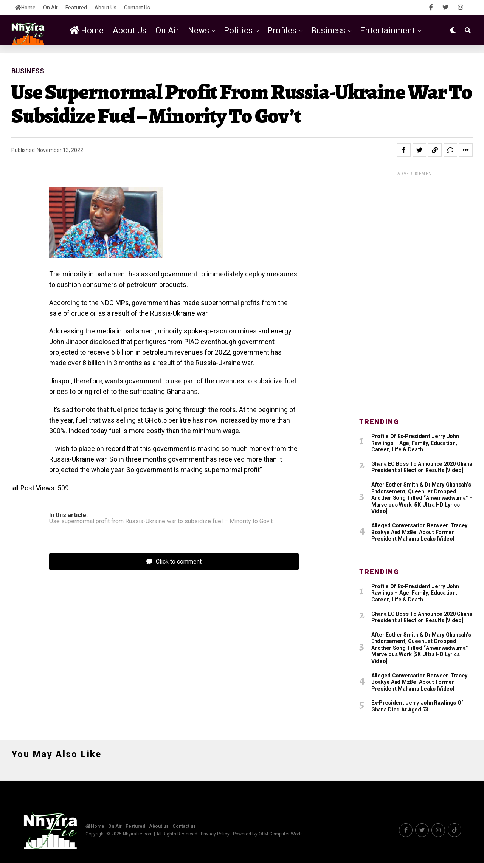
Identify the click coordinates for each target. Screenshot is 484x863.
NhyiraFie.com (138, 833)
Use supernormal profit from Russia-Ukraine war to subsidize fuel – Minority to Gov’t (161, 521)
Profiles (281, 30)
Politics (238, 30)
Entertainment (387, 30)
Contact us (137, 8)
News (198, 30)
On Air (50, 8)
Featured (76, 8)
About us (105, 8)
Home (25, 8)
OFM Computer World (281, 833)
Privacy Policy (215, 833)
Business (328, 30)
